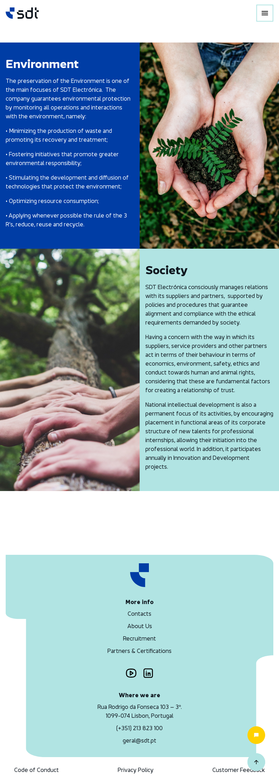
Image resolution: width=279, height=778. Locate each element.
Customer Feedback (238, 769)
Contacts (139, 613)
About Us (139, 626)
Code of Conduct (36, 769)
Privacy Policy (136, 769)
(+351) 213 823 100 (139, 728)
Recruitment (139, 638)
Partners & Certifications (139, 650)
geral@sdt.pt (139, 740)
